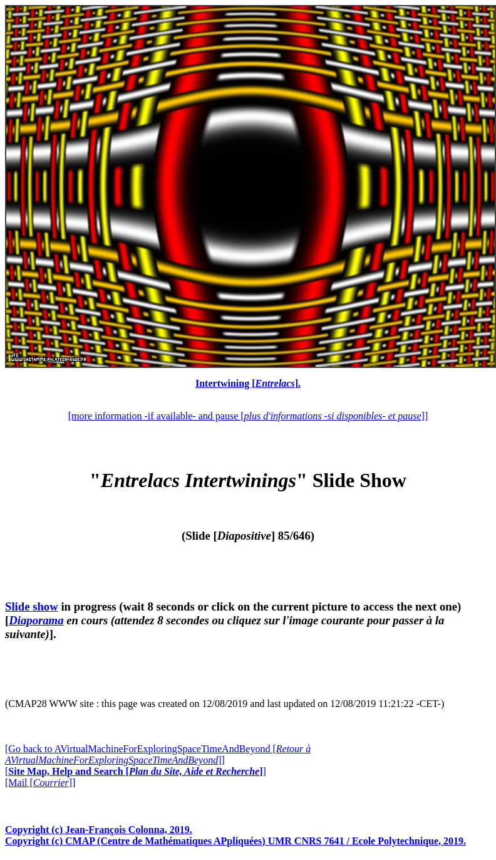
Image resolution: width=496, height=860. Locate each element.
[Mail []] (40, 782)
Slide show (31, 606)
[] (135, 771)
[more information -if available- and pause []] (248, 416)
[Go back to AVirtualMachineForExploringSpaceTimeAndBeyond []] (158, 754)
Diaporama (36, 620)
